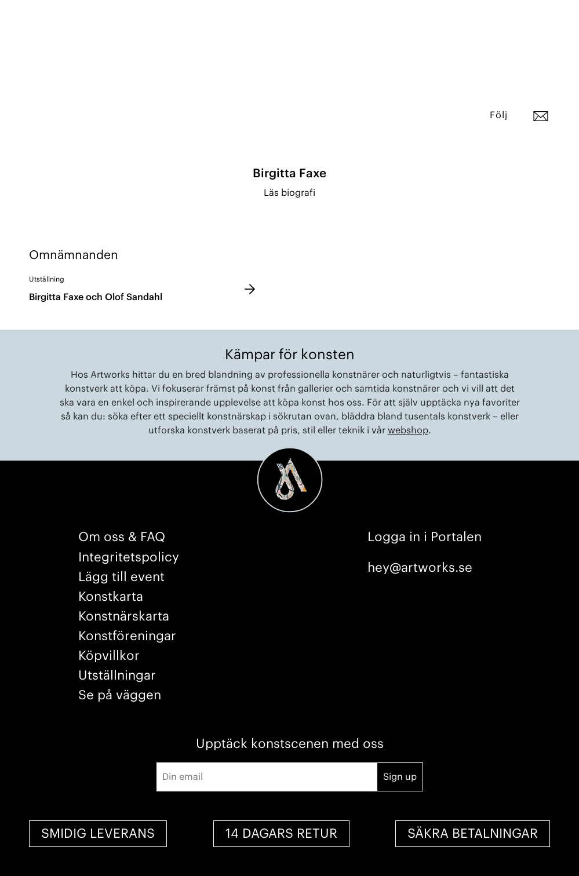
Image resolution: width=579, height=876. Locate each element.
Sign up (400, 777)
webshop (408, 430)
